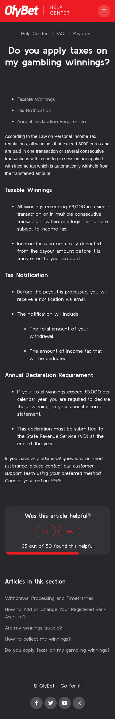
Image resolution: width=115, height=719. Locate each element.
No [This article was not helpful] (45, 531)
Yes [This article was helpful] (69, 531)
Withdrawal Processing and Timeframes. (49, 598)
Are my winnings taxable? (33, 627)
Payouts (81, 33)
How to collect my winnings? (38, 639)
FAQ (60, 33)
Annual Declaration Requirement (52, 121)
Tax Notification (34, 110)
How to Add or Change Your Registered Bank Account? (55, 612)
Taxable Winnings (36, 99)
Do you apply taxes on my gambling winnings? (57, 650)
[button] (104, 11)
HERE (56, 480)
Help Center (34, 33)
